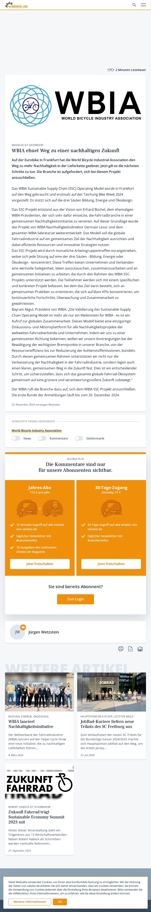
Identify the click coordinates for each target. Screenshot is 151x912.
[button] (60, 902)
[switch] (16, 438)
